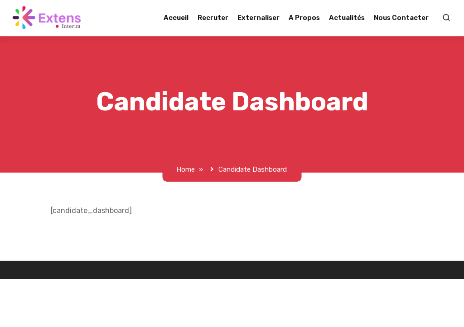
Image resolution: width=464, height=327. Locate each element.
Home (186, 169)
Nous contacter (406, 18)
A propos (309, 18)
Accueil (181, 18)
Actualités (352, 18)
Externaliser (263, 18)
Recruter (218, 18)
